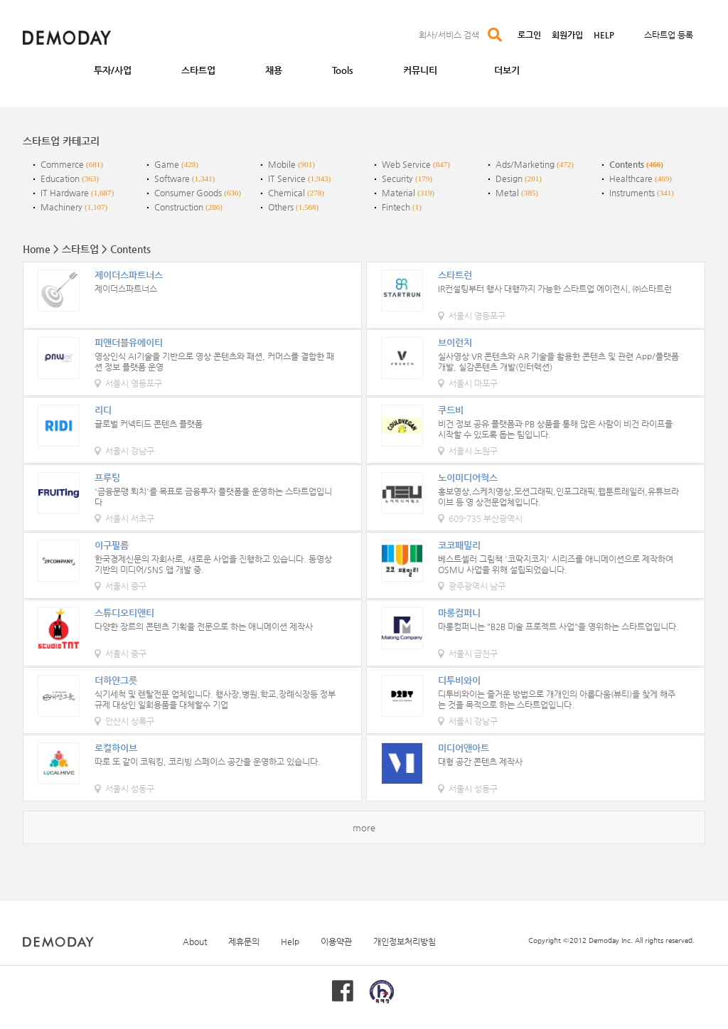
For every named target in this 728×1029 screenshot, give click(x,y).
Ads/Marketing (525, 164)
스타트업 (198, 70)
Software (172, 178)
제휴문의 (243, 942)
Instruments (632, 193)
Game (166, 164)
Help (290, 942)
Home (36, 249)
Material (398, 193)
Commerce (62, 164)
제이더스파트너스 (129, 275)
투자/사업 (113, 70)
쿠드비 (451, 410)
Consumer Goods (188, 193)
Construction (178, 207)
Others (281, 207)
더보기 (507, 70)
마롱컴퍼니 (459, 612)
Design (509, 178)
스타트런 (455, 275)
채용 (273, 70)
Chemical (286, 193)
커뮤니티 (420, 70)
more (364, 827)
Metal (507, 193)
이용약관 (336, 942)
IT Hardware (65, 193)
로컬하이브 (116, 747)
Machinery (61, 207)
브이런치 (455, 342)
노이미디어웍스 (468, 477)
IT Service (287, 178)
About (195, 942)
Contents (626, 164)
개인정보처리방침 (404, 942)
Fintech (396, 207)
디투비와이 (459, 680)
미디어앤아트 (463, 747)
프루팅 (107, 477)
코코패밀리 (459, 545)
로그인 (529, 35)
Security (397, 178)
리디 (103, 410)
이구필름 (112, 545)
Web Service (406, 164)
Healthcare (631, 178)
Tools (342, 70)
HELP (604, 35)
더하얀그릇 (116, 680)
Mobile (282, 164)
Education (60, 178)
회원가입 (567, 35)
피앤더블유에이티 (129, 342)
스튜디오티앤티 (124, 612)
